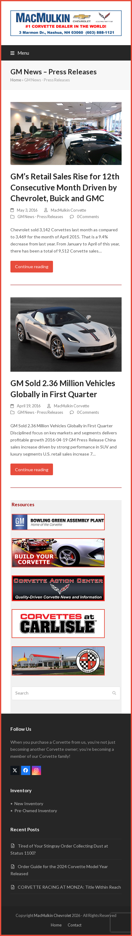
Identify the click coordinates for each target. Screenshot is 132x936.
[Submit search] (114, 693)
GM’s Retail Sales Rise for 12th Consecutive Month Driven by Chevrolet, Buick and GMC (64, 187)
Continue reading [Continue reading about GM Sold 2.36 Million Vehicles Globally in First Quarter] (31, 469)
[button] (19, 53)
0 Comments (88, 216)
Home (15, 79)
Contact (74, 924)
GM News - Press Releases (40, 216)
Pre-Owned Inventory (35, 810)
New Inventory (28, 803)
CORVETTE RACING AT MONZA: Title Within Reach (69, 887)
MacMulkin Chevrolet (52, 915)
